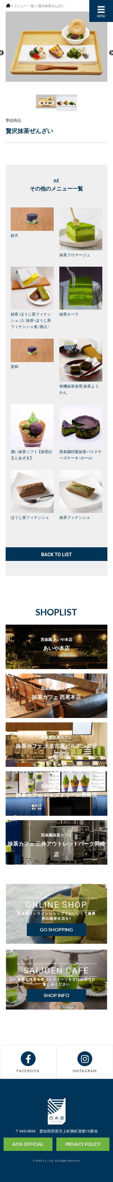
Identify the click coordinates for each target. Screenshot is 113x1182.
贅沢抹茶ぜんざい (51, 6)
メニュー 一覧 (24, 6)
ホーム (8, 5)
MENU (101, 16)
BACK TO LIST (56, 554)
